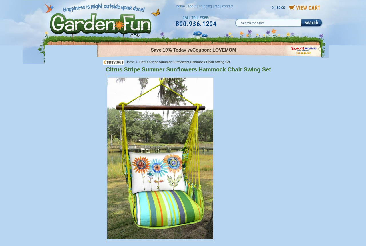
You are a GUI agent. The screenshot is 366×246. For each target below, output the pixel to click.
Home (130, 62)
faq (217, 6)
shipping (205, 6)
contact (227, 6)
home (180, 6)
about (192, 6)
